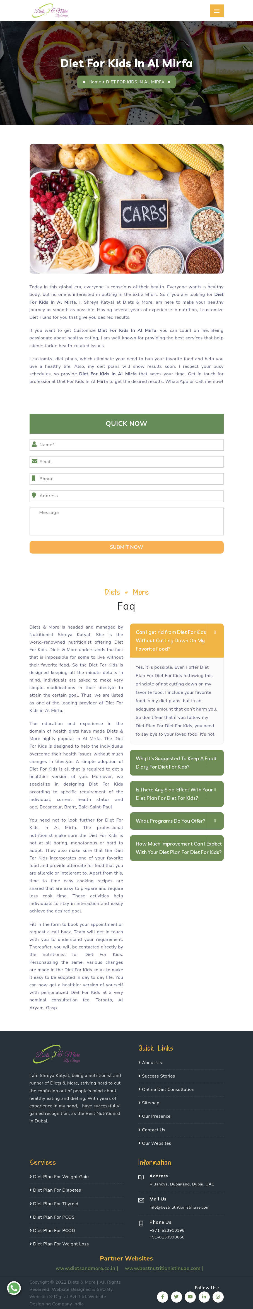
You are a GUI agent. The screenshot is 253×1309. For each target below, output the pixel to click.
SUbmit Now (126, 547)
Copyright (39, 1282)
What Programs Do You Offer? (171, 821)
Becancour (51, 807)
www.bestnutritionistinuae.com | (164, 1268)
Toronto (104, 1000)
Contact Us (151, 1130)
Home (94, 82)
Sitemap (149, 1103)
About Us (150, 1063)
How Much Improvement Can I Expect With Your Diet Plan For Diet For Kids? (179, 848)
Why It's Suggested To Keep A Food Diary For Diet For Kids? (176, 762)
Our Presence (154, 1116)
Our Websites (154, 1143)
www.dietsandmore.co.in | (88, 1268)
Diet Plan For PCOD (52, 1231)
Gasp (51, 1008)
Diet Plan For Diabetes (55, 1190)
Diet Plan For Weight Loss (59, 1244)
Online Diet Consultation (166, 1089)
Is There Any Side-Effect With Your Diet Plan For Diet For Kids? (174, 793)
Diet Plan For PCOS (52, 1217)
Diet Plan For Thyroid (54, 1204)
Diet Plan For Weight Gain (59, 1177)
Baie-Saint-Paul (95, 807)
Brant (70, 807)
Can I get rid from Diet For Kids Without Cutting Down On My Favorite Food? (171, 640)
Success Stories (156, 1076)
